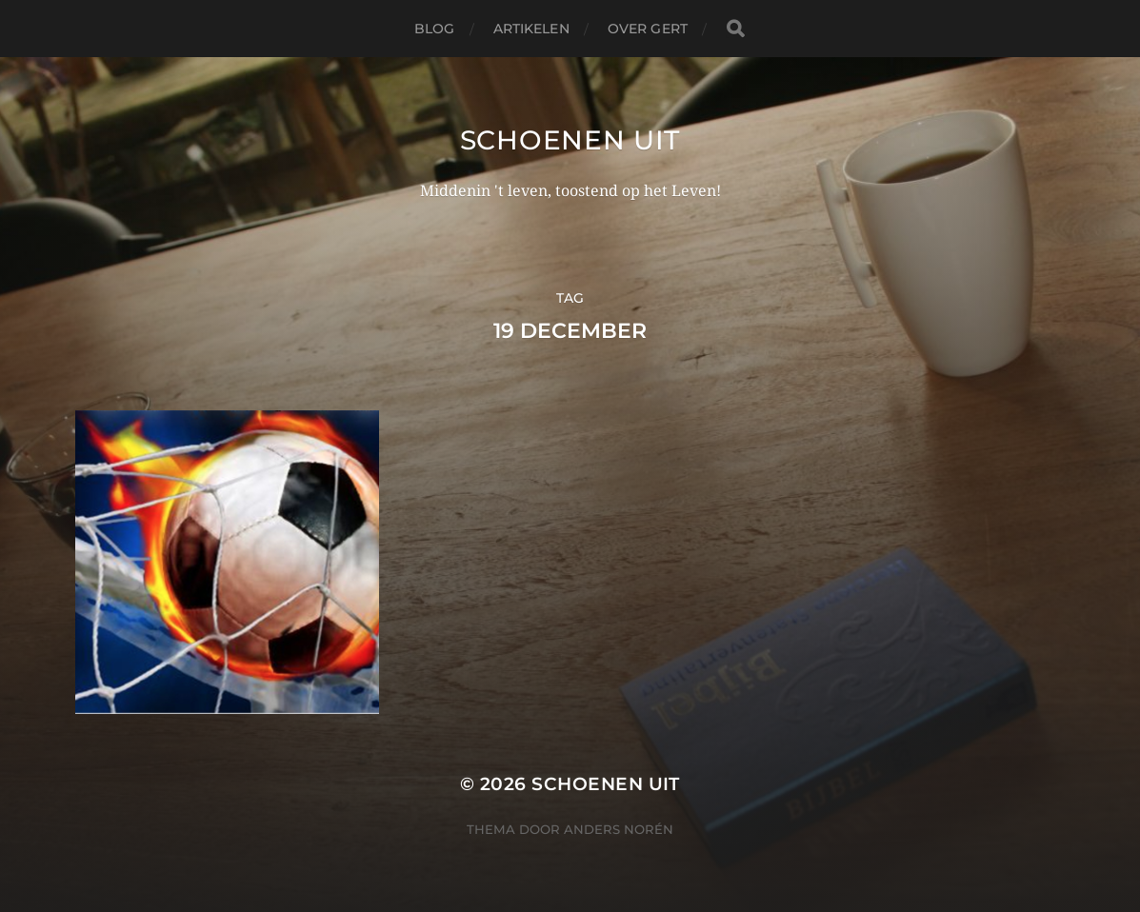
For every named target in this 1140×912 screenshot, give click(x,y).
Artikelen (531, 28)
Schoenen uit (570, 140)
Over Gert (648, 28)
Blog (434, 28)
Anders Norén (618, 829)
